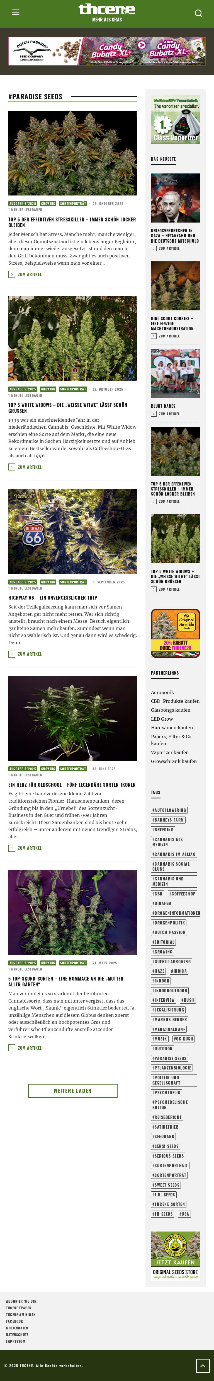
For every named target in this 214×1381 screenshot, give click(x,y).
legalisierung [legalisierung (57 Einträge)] (169, 1010)
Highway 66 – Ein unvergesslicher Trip (52, 597)
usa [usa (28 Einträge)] (185, 1214)
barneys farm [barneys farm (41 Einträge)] (169, 820)
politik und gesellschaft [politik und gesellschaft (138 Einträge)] (166, 1080)
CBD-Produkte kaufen (175, 701)
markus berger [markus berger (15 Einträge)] (171, 1019)
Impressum (15, 1341)
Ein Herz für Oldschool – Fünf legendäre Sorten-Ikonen (72, 784)
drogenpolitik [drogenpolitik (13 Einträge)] (170, 923)
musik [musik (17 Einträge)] (161, 1039)
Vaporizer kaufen (170, 752)
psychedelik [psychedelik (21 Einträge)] (168, 1092)
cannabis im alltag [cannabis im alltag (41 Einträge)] (175, 854)
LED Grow (162, 719)
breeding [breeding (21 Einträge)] (164, 829)
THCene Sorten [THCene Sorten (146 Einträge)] (170, 1204)
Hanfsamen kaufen (172, 727)
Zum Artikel (25, 274)
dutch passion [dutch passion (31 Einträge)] (170, 932)
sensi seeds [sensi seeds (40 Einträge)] (167, 1146)
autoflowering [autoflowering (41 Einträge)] (170, 810)
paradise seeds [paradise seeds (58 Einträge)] (170, 1058)
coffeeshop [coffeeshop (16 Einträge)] (184, 894)
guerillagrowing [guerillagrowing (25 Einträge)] (173, 961)
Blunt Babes (163, 406)
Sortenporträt (73, 203)
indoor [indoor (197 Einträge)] (162, 981)
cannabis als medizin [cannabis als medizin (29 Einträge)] (167, 842)
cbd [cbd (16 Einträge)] (158, 894)
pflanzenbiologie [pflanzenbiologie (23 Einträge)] (173, 1068)
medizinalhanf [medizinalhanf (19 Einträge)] (170, 1029)
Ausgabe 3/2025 (22, 769)
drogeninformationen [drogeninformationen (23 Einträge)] (177, 913)
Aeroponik (162, 692)
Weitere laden (73, 1090)
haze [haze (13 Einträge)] (159, 971)
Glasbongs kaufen (171, 710)
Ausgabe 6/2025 (22, 203)
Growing (48, 203)
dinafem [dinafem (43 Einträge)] (163, 903)
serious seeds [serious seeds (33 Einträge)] (169, 1156)
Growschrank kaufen (174, 761)
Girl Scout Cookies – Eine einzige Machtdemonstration (172, 323)
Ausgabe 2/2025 (22, 963)
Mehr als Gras (107, 19)
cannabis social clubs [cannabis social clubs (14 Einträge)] (171, 866)
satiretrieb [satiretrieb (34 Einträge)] (167, 1127)
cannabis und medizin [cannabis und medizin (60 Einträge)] (168, 881)
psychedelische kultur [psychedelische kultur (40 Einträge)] (170, 1104)
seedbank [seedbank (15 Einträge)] (164, 1136)
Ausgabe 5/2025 (22, 389)
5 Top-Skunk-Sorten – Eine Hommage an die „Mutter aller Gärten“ (66, 981)
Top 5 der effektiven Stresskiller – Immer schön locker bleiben (72, 222)
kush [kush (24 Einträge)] (189, 1000)
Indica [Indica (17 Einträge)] (180, 971)
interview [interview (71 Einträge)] (165, 1000)
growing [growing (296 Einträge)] (163, 952)
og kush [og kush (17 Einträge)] (184, 1039)
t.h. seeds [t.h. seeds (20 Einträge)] (165, 1194)
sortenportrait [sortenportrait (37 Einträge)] (171, 1165)
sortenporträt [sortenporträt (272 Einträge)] (170, 1175)
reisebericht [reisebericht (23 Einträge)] (168, 1117)
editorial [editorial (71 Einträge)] (164, 942)
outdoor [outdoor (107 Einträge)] (163, 1048)
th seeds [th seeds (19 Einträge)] (164, 1214)
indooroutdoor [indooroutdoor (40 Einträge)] (171, 990)
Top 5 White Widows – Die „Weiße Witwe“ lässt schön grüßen (67, 408)
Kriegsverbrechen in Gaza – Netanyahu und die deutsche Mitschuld (175, 235)
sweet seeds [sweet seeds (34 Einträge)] (167, 1185)
